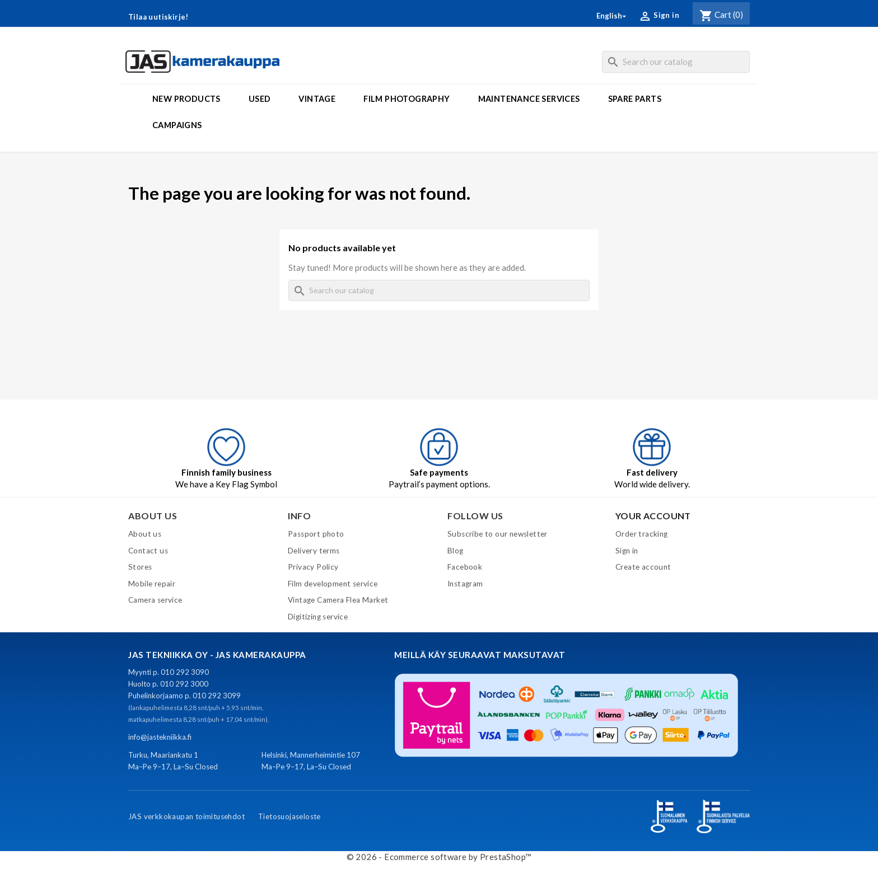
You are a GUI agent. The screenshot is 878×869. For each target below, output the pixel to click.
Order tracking (641, 533)
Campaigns (177, 125)
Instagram (465, 583)
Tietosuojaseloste (289, 816)
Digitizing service (318, 616)
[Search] (676, 62)
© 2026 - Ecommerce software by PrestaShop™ (439, 857)
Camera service (155, 599)
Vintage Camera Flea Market (338, 599)
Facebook (464, 566)
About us (144, 533)
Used (260, 99)
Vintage (316, 99)
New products (186, 99)
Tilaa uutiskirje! (158, 16)
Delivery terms (314, 550)
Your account (653, 515)
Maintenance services (529, 99)
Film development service (333, 583)
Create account (643, 566)
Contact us (148, 550)
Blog (455, 550)
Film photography (406, 99)
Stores (140, 566)
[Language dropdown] (612, 16)
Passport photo (316, 533)
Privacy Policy (313, 566)
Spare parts (634, 99)
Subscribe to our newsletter (497, 533)
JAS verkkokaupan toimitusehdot (186, 816)
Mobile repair (151, 583)
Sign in (626, 550)
